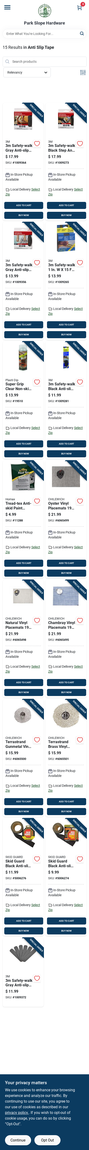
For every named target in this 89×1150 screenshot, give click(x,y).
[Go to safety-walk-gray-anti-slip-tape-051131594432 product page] (23, 162)
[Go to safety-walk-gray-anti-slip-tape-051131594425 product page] (23, 281)
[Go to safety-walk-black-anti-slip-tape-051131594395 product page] (66, 400)
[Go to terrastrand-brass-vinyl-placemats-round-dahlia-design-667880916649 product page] (66, 758)
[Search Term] (45, 33)
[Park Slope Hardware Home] (45, 10)
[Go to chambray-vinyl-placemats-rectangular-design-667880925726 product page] (66, 639)
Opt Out (47, 1140)
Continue (17, 1140)
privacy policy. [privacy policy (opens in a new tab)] (17, 1112)
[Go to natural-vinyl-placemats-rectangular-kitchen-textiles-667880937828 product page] (23, 639)
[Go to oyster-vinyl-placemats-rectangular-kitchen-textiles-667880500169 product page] (66, 519)
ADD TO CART (23, 205)
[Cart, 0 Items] (79, 7)
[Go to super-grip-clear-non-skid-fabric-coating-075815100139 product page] (23, 400)
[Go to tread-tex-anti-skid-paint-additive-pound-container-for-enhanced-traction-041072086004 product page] (23, 519)
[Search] (82, 33)
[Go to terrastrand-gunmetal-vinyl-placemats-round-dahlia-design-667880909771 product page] (23, 758)
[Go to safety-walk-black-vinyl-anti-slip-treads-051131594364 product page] (66, 281)
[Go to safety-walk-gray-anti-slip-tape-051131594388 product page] (23, 972)
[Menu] (7, 7)
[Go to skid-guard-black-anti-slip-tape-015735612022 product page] (66, 877)
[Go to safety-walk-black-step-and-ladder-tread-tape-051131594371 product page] (66, 162)
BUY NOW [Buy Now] (24, 215)
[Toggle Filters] (83, 72)
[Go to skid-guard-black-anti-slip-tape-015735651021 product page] (23, 877)
